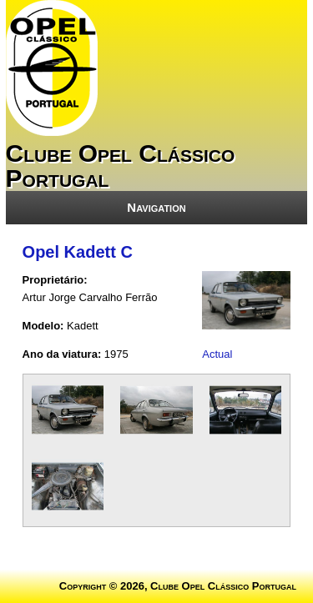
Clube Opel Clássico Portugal (120, 165)
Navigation (156, 207)
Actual (217, 354)
